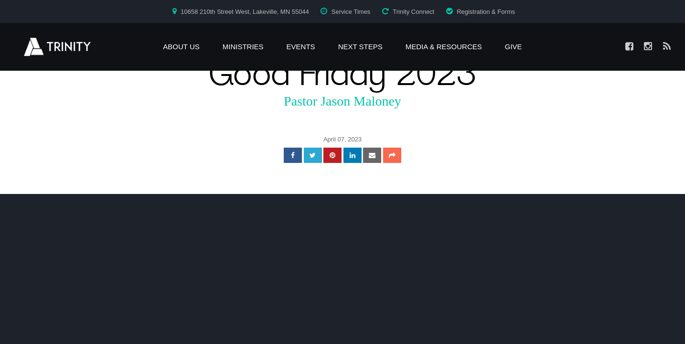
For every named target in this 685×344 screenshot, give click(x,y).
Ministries (243, 47)
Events (301, 47)
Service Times (351, 11)
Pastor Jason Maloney (342, 101)
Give (513, 47)
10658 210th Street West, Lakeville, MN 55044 (245, 11)
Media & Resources (444, 47)
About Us (181, 47)
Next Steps (360, 47)
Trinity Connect (413, 11)
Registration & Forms (486, 11)
